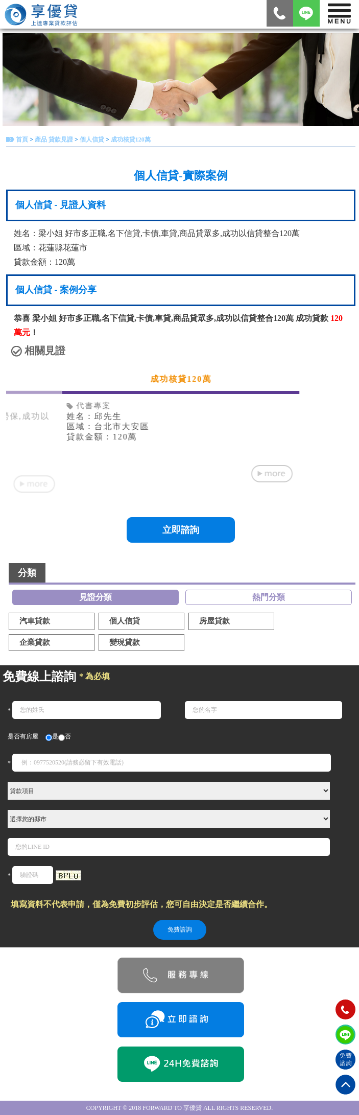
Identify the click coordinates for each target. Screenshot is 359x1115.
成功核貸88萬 (181, 379)
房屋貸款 (214, 621)
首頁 (22, 139)
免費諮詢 (179, 929)
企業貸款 (34, 642)
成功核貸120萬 (131, 139)
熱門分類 (268, 597)
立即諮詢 (180, 530)
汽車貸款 (34, 621)
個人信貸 (92, 139)
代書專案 (88, 406)
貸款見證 (61, 139)
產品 (41, 139)
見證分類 (95, 597)
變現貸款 (124, 642)
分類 (27, 573)
